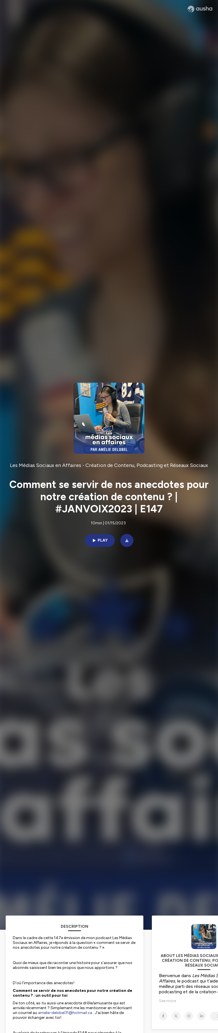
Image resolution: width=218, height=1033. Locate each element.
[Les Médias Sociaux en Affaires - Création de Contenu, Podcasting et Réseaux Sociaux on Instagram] (189, 1016)
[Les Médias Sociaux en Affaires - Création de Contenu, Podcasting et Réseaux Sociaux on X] (176, 1016)
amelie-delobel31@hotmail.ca (65, 1012)
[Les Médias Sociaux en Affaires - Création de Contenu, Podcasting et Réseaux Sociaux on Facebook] (163, 1016)
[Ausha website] (200, 9)
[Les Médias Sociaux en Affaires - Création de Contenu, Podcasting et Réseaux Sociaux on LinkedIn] (201, 1016)
